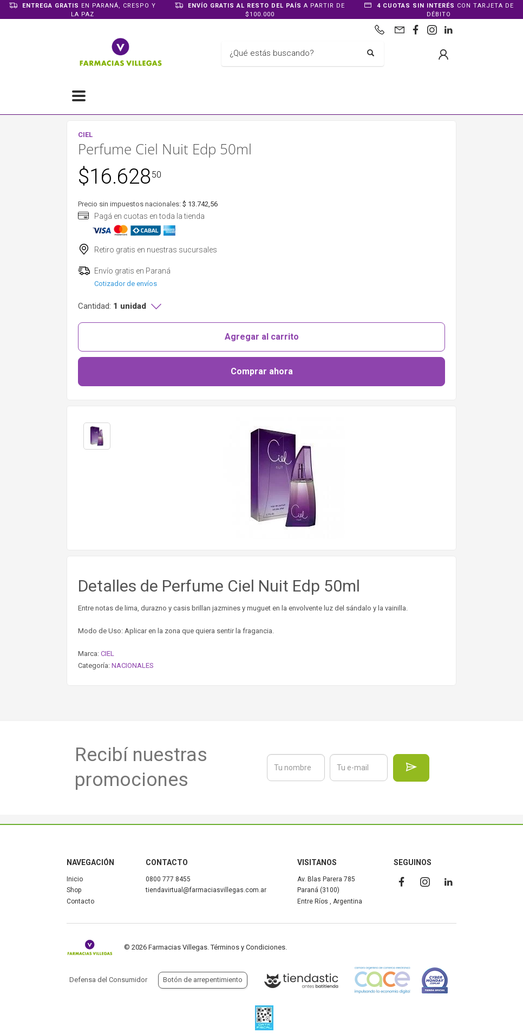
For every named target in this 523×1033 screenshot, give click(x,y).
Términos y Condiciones (248, 947)
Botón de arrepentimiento (203, 980)
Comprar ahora (262, 371)
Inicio (75, 879)
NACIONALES (133, 665)
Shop (74, 890)
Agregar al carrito (262, 337)
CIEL (107, 653)
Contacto (80, 901)
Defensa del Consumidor (108, 980)
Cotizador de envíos (125, 284)
